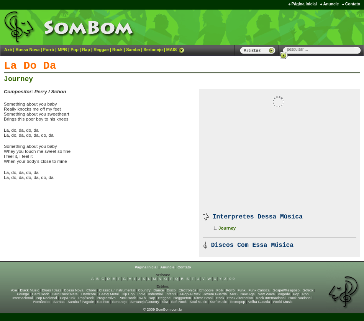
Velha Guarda (259, 302)
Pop (75, 49)
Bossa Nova (27, 49)
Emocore (206, 290)
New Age (247, 294)
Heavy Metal (109, 294)
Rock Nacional (300, 298)
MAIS (175, 49)
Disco (171, 290)
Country (144, 290)
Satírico (103, 302)
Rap (86, 49)
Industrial (155, 294)
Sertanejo (152, 49)
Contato (352, 4)
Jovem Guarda (215, 294)
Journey (18, 79)
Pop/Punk (67, 298)
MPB (62, 49)
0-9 (232, 279)
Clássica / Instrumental (117, 290)
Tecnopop (237, 302)
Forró (48, 49)
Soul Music (198, 302)
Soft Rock (179, 302)
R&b (142, 298)
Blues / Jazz (51, 290)
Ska (165, 302)
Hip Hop (128, 294)
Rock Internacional (270, 298)
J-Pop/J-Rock (189, 294)
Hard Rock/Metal (65, 294)
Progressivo (106, 298)
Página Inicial (304, 4)
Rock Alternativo (240, 298)
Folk (219, 290)
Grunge (23, 294)
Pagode (284, 294)
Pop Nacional (46, 298)
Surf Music (218, 302)
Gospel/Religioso (286, 290)
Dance (159, 290)
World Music (282, 302)
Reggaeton (182, 298)
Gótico (308, 290)
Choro (91, 290)
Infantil (171, 294)
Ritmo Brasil (203, 298)
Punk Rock (127, 298)
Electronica (187, 290)
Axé (8, 49)
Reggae (101, 49)
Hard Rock (40, 294)
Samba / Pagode (80, 302)
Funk (242, 290)
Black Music (29, 290)
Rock (117, 49)
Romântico (42, 302)
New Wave (266, 294)
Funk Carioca (258, 290)
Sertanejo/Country (144, 302)
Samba (133, 49)
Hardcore (88, 294)
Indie (141, 294)
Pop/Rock (85, 298)
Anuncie (331, 4)
